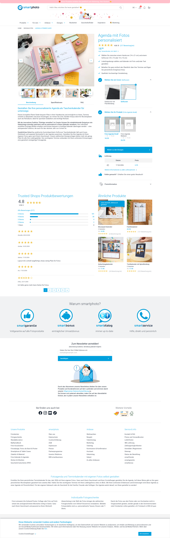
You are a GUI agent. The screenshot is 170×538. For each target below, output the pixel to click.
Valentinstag (91, 440)
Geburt (89, 457)
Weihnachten (91, 434)
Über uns (52, 434)
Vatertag (90, 446)
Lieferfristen (129, 440)
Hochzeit (90, 451)
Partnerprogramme (55, 451)
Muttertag (90, 443)
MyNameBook (16, 443)
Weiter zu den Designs (115, 150)
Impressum (53, 446)
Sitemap (128, 451)
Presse (51, 449)
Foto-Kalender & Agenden (20, 457)
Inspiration (101, 23)
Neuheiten (73, 23)
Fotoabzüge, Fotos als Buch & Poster (24, 449)
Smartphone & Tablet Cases (21, 451)
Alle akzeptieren (144, 534)
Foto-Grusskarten (17, 446)
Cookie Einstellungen (27, 534)
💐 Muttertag (114, 23)
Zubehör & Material (18, 454)
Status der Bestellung (132, 454)
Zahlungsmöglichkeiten (133, 446)
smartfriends (129, 457)
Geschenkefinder (87, 23)
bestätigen (64, 358)
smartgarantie (130, 460)
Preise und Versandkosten (134, 437)
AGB (50, 443)
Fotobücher (15, 434)
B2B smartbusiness (56, 457)
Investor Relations (55, 454)
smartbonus (129, 463)
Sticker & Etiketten (17, 460)
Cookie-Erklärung (55, 440)
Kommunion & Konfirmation (97, 449)
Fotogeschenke (16, 437)
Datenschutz (53, 437)
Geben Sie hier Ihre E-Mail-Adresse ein (73, 350)
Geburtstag (91, 454)
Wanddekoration (17, 440)
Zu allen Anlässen (93, 460)
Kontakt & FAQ (130, 434)
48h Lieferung (129, 443)
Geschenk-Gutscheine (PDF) (21, 463)
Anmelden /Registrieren (133, 449)
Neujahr (89, 437)
